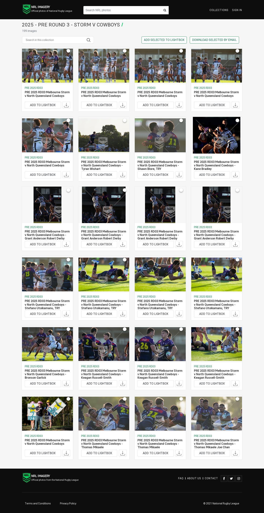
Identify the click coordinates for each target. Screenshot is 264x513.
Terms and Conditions (38, 503)
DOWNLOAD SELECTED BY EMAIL (214, 40)
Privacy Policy (68, 503)
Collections (219, 10)
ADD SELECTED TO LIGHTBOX (164, 40)
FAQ (181, 478)
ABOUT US (194, 478)
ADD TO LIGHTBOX (43, 105)
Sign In (237, 10)
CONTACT (211, 478)
